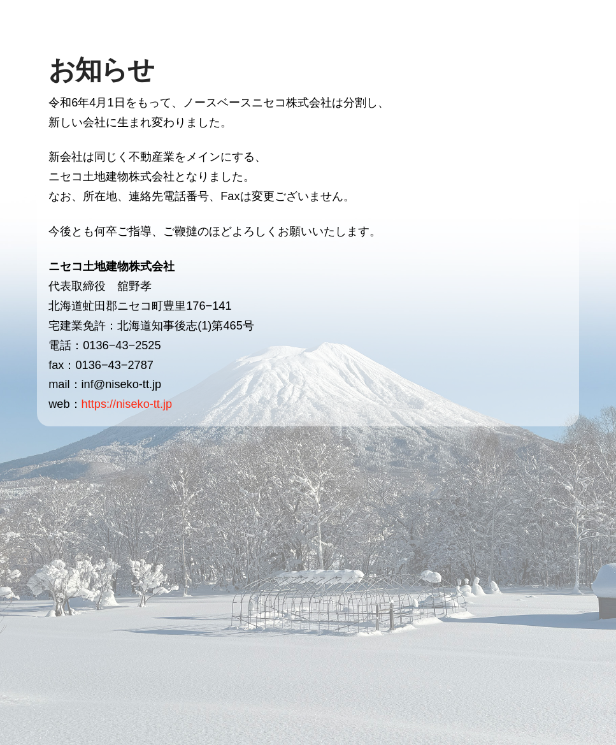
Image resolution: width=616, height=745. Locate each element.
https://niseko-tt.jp (127, 404)
